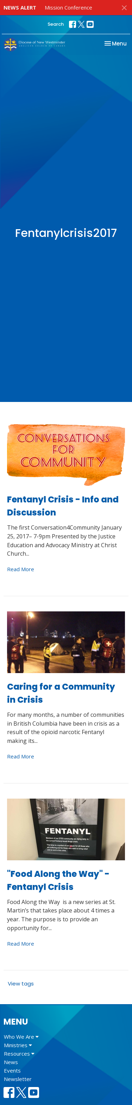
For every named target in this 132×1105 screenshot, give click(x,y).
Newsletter (18, 1078)
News (11, 1062)
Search (56, 24)
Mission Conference (68, 7)
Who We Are (21, 1036)
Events (12, 1070)
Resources (19, 1053)
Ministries (18, 1045)
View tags (21, 983)
